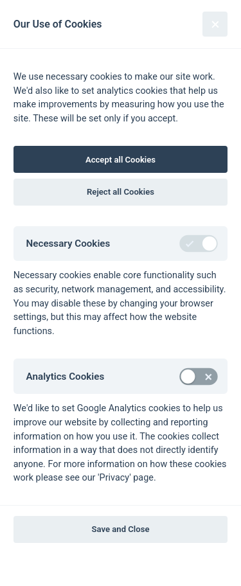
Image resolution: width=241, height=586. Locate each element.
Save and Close (121, 529)
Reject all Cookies (120, 192)
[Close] (215, 24)
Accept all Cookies (120, 159)
